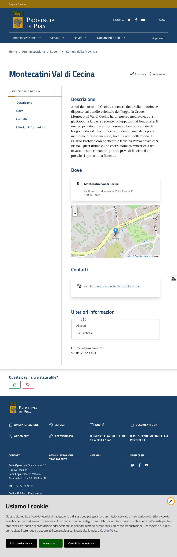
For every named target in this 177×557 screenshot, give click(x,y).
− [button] (75, 214)
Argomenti (21, 437)
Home (13, 51)
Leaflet (128, 256)
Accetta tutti (50, 543)
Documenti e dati (147, 425)
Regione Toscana (17, 4)
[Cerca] (165, 20)
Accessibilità (64, 437)
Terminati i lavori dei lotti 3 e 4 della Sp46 (108, 438)
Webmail (98, 456)
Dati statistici (85, 333)
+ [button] (75, 209)
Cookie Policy (108, 530)
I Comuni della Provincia (80, 51)
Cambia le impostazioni (82, 543)
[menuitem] (158, 38)
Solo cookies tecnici (21, 543)
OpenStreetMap (141, 256)
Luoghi (54, 51)
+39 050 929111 (23, 486)
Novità (99, 425)
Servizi (60, 425)
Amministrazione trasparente (61, 458)
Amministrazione (33, 51)
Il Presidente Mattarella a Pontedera (149, 438)
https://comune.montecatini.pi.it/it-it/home (115, 286)
